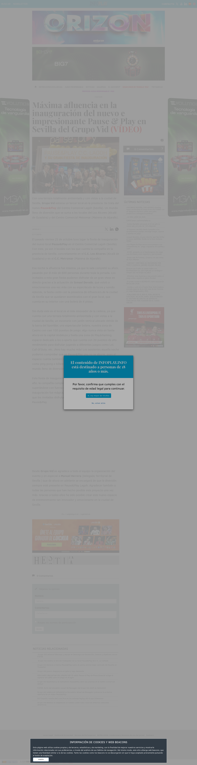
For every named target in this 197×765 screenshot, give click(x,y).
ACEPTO (41, 759)
